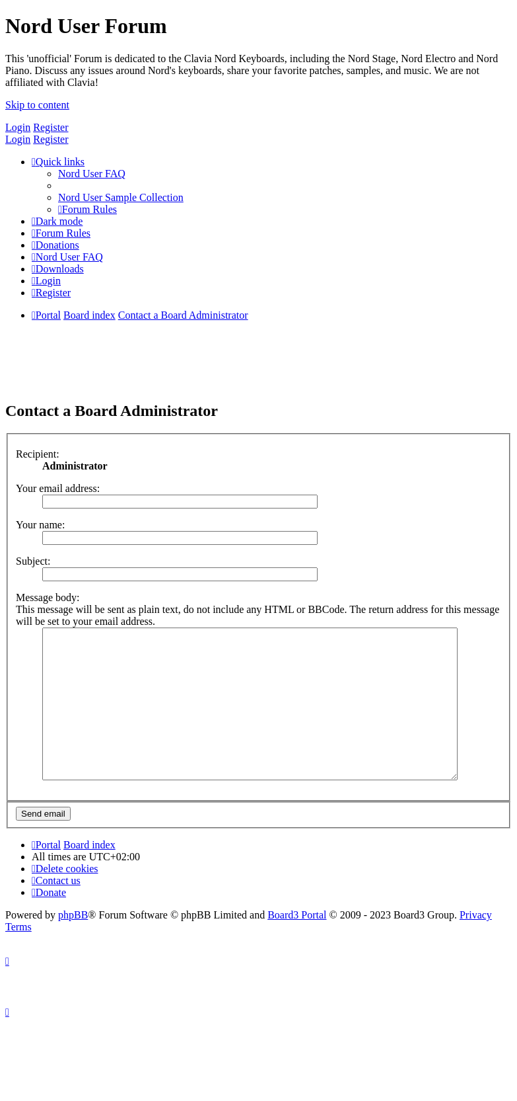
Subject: (33, 561)
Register (50, 127)
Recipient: (37, 454)
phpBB (73, 944)
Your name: (40, 524)
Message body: (47, 597)
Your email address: (58, 488)
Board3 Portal (296, 944)
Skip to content (37, 104)
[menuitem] (91, 173)
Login (17, 127)
